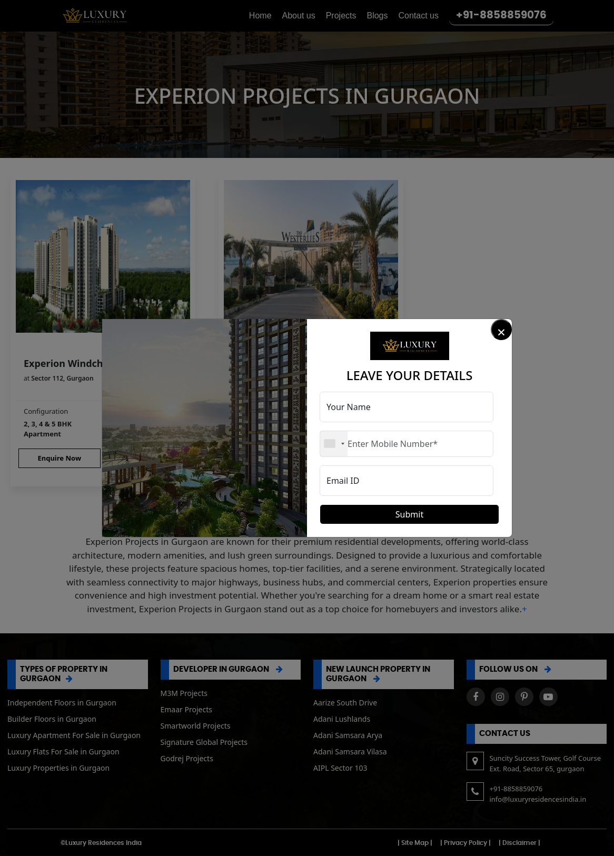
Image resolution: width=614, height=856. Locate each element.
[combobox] (334, 443)
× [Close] (501, 331)
